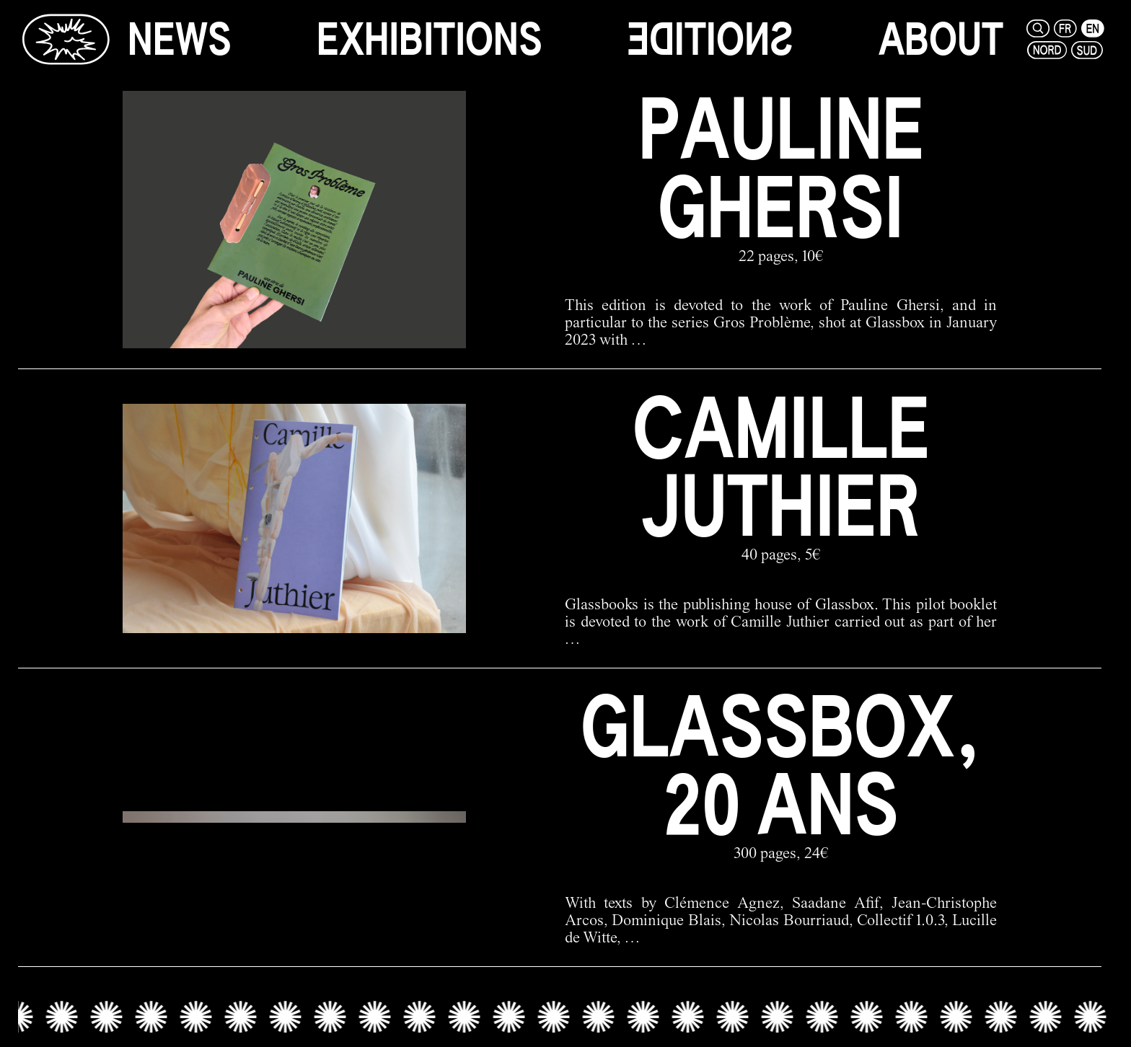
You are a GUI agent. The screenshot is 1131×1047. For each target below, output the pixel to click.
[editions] (710, 39)
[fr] (1065, 28)
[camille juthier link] (559, 518)
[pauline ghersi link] (559, 219)
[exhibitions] (429, 39)
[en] (1092, 28)
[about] (941, 39)
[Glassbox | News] (65, 39)
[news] (180, 39)
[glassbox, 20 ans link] (559, 817)
